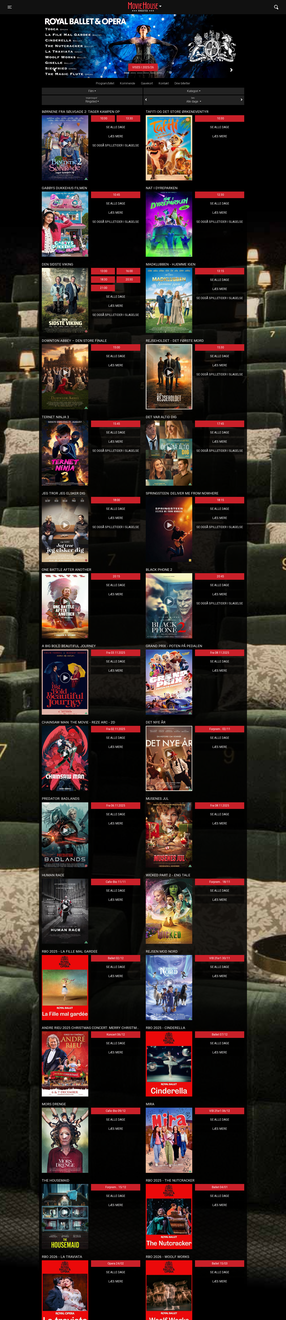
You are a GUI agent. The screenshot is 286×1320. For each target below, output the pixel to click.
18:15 (220, 500)
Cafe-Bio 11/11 (116, 882)
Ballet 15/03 (220, 1263)
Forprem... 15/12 (115, 1187)
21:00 (103, 288)
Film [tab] (91, 91)
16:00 (129, 271)
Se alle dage (115, 127)
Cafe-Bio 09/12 (116, 1111)
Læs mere (115, 136)
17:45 (220, 423)
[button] (54, 70)
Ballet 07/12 (220, 1034)
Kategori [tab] (192, 91)
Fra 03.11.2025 (115, 652)
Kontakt (164, 83)
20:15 (116, 576)
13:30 (129, 118)
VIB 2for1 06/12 (219, 1111)
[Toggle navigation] (9, 7)
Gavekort (147, 83)
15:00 (116, 347)
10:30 (103, 118)
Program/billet (105, 83)
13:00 (103, 271)
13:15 (220, 271)
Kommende (127, 83)
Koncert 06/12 (116, 1034)
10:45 (116, 194)
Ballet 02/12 (116, 958)
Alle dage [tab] (194, 100)
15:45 (116, 423)
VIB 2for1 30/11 (219, 958)
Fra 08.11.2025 (219, 652)
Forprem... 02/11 (219, 729)
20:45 (220, 576)
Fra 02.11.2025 (115, 729)
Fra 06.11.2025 (115, 805)
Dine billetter (182, 83)
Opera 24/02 (116, 1263)
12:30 (220, 194)
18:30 (103, 279)
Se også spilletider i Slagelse (115, 145)
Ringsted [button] (146, 5)
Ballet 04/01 (220, 1187)
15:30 (220, 347)
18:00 (116, 500)
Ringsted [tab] (92, 100)
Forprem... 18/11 (219, 882)
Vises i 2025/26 (143, 67)
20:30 (129, 279)
